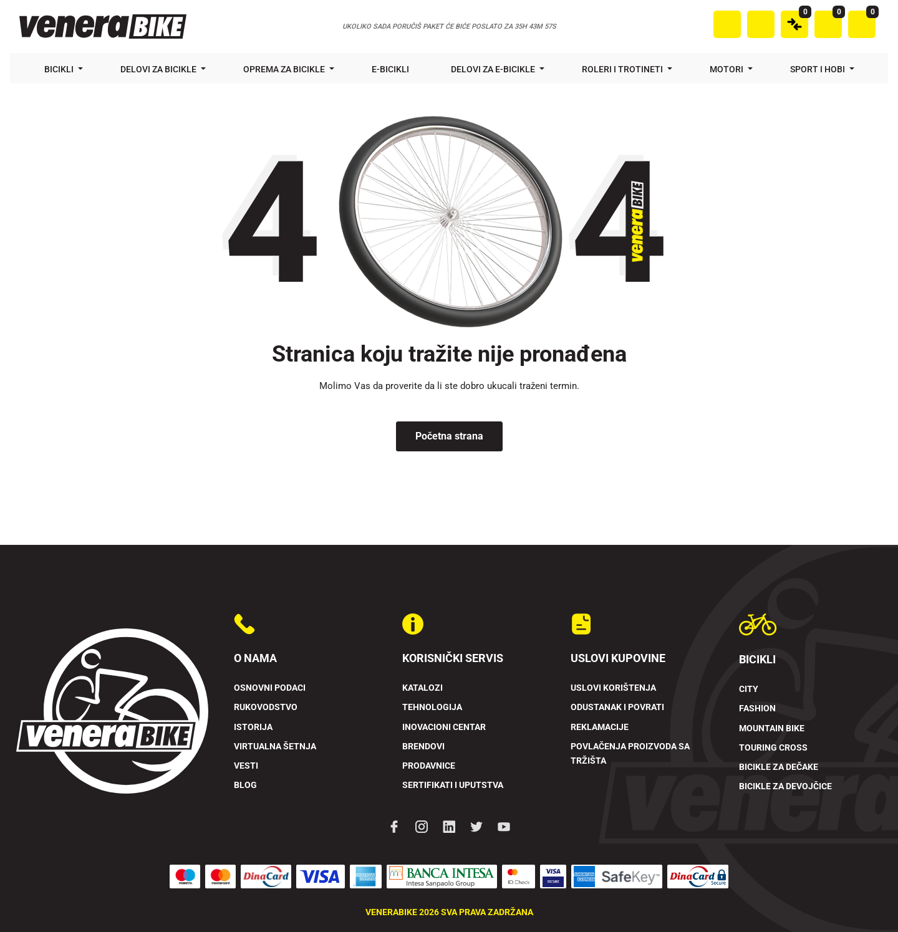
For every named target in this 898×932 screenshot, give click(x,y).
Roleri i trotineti (623, 69)
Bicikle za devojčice (785, 786)
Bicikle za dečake (778, 767)
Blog (245, 785)
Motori (727, 69)
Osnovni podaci (270, 688)
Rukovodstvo (265, 707)
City (748, 689)
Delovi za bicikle (159, 69)
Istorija (253, 727)
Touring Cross (773, 747)
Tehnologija (432, 707)
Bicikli (59, 69)
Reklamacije (600, 727)
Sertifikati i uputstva (452, 785)
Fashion (757, 708)
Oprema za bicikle (285, 69)
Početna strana (449, 436)
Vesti (246, 766)
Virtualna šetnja (275, 746)
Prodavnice (428, 766)
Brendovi (423, 746)
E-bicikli (391, 69)
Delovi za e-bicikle (494, 69)
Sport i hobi (818, 69)
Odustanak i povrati (617, 707)
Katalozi (422, 688)
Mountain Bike (771, 728)
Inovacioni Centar (444, 727)
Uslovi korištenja (613, 688)
